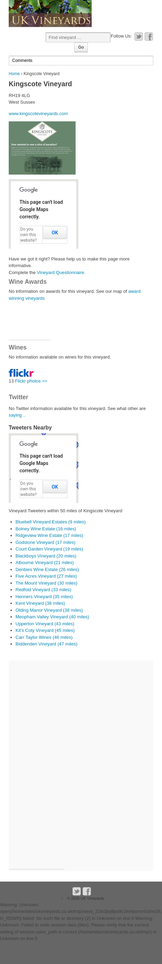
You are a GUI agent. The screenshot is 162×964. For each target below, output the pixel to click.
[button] (43, 433)
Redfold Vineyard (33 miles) (43, 589)
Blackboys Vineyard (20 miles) (46, 556)
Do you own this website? (28, 235)
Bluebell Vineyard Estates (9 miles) (51, 521)
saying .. (17, 415)
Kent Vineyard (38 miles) (40, 603)
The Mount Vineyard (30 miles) (47, 583)
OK (55, 232)
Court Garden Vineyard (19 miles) (49, 549)
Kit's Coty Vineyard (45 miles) (45, 630)
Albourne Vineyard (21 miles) (45, 562)
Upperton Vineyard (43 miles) (45, 623)
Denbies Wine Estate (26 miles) (47, 569)
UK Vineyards (91, 898)
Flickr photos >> (30, 381)
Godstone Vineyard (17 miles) (46, 542)
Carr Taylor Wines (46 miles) (44, 637)
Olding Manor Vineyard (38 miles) (49, 610)
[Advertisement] (30, 324)
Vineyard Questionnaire (60, 272)
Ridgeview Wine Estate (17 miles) (49, 535)
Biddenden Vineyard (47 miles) (47, 643)
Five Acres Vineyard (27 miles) (46, 576)
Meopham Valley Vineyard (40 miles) (52, 616)
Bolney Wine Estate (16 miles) (46, 528)
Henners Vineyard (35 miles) (44, 596)
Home (14, 73)
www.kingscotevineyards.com (38, 113)
